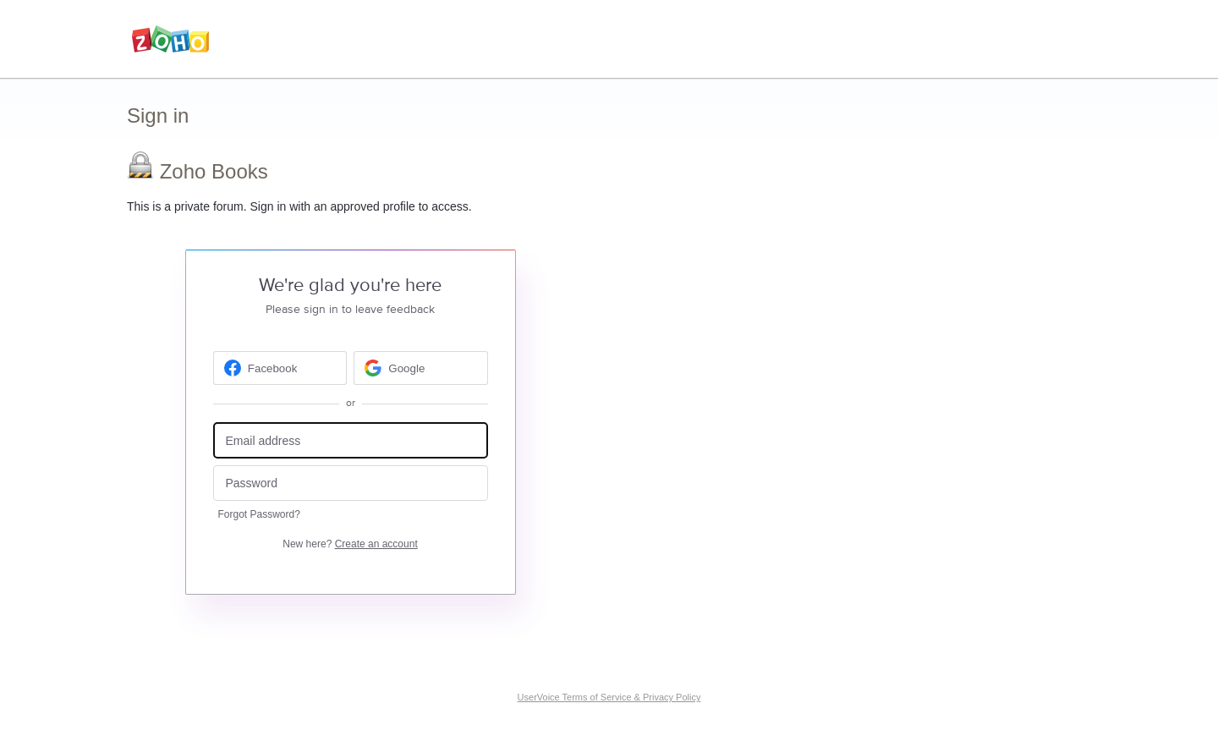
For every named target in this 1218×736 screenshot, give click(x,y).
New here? (350, 544)
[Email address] (350, 440)
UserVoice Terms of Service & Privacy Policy (609, 697)
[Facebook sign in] (280, 368)
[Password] (350, 483)
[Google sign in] (421, 368)
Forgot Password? (259, 514)
